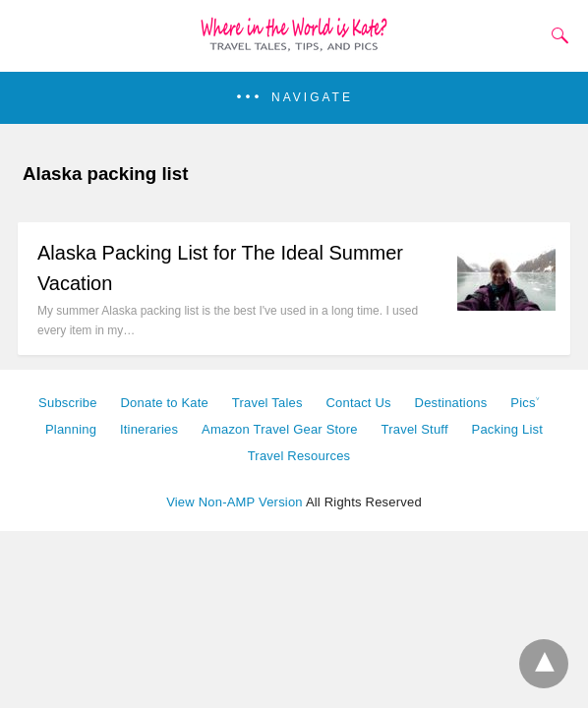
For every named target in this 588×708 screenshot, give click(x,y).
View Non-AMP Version (234, 502)
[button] (294, 98)
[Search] (555, 35)
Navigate (312, 97)
